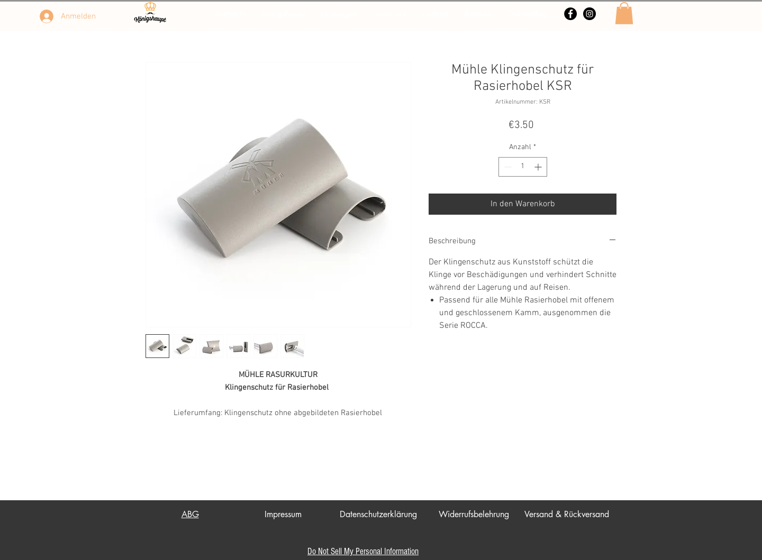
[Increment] (539, 167)
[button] (624, 13)
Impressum (283, 514)
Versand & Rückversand (566, 514)
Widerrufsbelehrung (474, 514)
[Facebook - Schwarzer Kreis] (570, 13)
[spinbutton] (522, 167)
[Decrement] (506, 167)
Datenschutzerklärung (378, 514)
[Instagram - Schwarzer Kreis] (589, 13)
